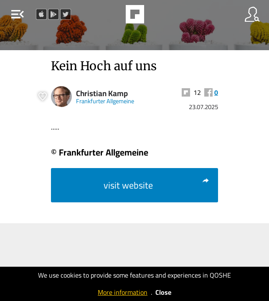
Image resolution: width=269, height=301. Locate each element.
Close (163, 292)
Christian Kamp (102, 93)
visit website (157, 185)
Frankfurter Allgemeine (105, 101)
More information (122, 292)
